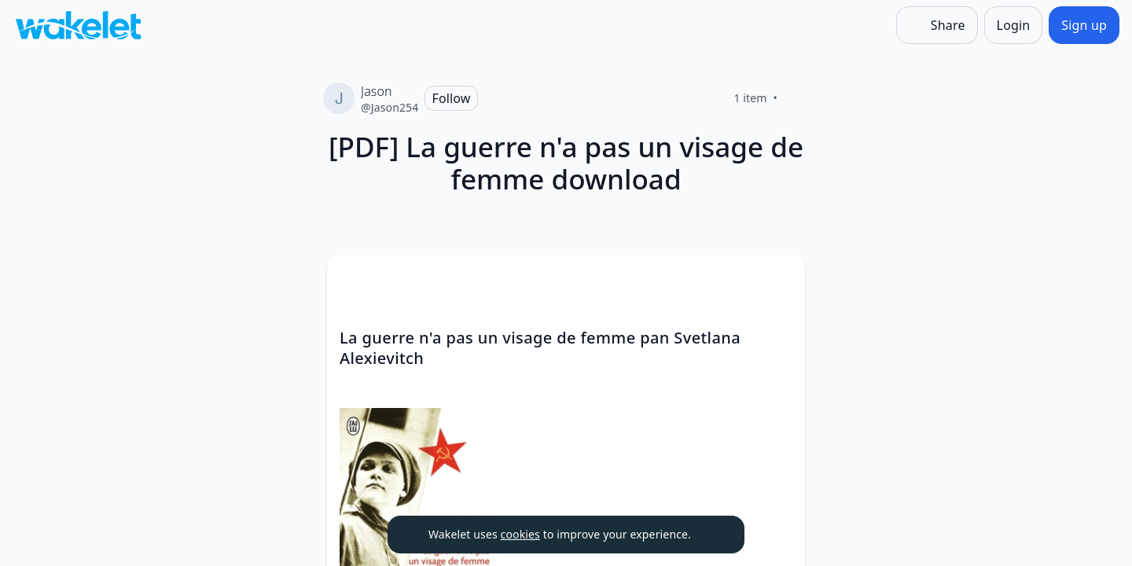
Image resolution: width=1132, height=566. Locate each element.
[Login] (1013, 25)
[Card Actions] (779, 279)
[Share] (937, 25)
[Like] (796, 98)
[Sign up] (1084, 25)
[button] (779, 281)
